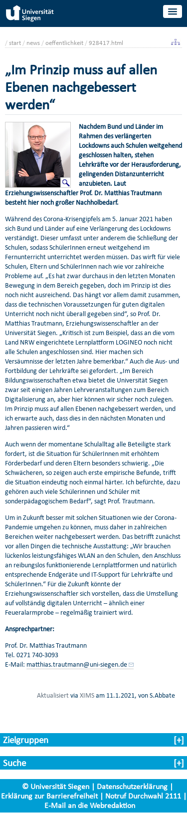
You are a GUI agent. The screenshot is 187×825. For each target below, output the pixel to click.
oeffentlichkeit (64, 42)
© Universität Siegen (55, 786)
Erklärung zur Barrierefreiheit (49, 796)
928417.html (106, 42)
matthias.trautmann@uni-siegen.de (76, 664)
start (15, 42)
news (33, 42)
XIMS (87, 695)
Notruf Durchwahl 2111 (143, 796)
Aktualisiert (53, 695)
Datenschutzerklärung (132, 786)
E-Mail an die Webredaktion (89, 805)
